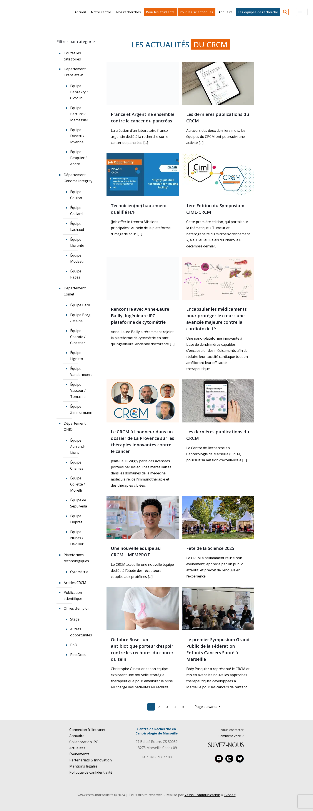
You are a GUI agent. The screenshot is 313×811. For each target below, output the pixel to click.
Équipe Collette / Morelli (77, 484)
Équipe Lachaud (77, 226)
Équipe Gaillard (76, 210)
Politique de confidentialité (90, 772)
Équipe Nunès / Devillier (76, 537)
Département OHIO (75, 426)
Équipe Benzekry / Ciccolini (79, 91)
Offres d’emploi (76, 608)
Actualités (77, 748)
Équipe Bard (80, 305)
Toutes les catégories (72, 56)
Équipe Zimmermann (80, 409)
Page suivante (208, 706)
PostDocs (78, 654)
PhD (73, 644)
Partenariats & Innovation (90, 760)
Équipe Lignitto (76, 355)
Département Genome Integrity (78, 177)
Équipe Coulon (76, 194)
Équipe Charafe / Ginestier (77, 336)
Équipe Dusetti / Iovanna (77, 135)
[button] (285, 12)
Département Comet (75, 291)
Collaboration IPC (83, 741)
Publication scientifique (73, 595)
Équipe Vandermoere (80, 371)
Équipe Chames (76, 465)
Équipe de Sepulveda (78, 503)
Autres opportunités (80, 632)
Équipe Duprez (76, 519)
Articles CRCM (75, 582)
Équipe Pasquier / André (78, 157)
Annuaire (76, 735)
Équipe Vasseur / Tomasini (78, 390)
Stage (75, 619)
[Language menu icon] (302, 12)
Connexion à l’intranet (87, 729)
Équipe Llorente (77, 242)
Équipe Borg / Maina (80, 317)
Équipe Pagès (75, 274)
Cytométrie (79, 571)
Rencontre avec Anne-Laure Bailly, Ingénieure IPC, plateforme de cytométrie (140, 315)
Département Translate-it (75, 72)
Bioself (230, 795)
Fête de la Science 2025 (210, 548)
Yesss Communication (202, 795)
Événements (79, 754)
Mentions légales (83, 766)
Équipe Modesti (76, 258)
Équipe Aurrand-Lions (77, 446)
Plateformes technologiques (76, 557)
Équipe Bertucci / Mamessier (79, 113)
